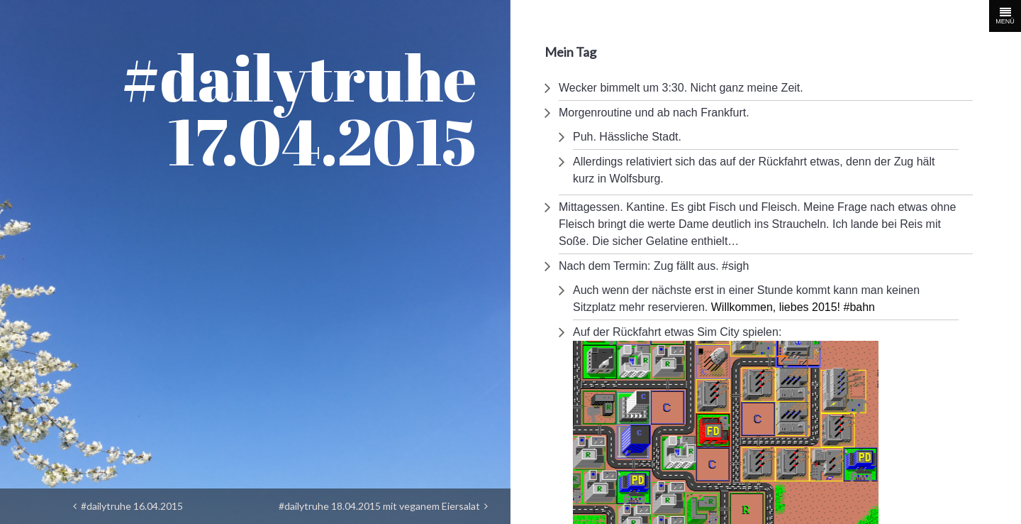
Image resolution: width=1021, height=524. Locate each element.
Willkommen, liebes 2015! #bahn (793, 307)
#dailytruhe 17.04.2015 (298, 109)
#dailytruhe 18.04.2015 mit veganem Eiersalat (383, 506)
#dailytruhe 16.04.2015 (128, 506)
